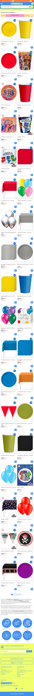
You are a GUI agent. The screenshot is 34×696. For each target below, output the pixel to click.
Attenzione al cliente (17, 659)
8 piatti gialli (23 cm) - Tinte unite (7, 41)
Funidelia (2, 9)
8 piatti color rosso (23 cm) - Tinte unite (8, 73)
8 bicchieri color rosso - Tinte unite (23, 105)
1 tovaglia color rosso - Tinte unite (7, 200)
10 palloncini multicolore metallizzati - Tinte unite (8, 329)
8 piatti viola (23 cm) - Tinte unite (23, 582)
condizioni (17, 654)
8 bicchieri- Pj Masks (21, 136)
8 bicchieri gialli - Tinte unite (22, 41)
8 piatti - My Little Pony (5, 105)
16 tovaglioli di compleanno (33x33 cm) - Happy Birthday (24, 329)
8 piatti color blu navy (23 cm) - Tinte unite (8, 392)
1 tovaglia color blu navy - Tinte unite (8, 359)
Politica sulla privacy (21, 672)
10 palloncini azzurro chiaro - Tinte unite (8, 487)
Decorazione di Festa (8, 9)
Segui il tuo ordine (17, 663)
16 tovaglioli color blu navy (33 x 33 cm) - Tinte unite (25, 360)
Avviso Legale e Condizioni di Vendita (24, 670)
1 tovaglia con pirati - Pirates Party (7, 582)
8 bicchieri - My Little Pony (22, 73)
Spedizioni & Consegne (5, 672)
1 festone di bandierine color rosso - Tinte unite (9, 424)
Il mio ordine (3, 669)
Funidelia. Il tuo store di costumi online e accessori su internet (17, 4)
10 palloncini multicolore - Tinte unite (24, 200)
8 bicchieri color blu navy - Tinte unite (24, 296)
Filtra (4, 15)
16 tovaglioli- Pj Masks (5, 168)
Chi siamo (19, 676)
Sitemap (18, 675)
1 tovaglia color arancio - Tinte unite (24, 391)
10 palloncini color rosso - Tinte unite (24, 519)
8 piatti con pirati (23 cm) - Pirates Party (24, 551)
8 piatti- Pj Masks (20, 487)
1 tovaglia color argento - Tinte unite (24, 232)
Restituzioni (3, 673)
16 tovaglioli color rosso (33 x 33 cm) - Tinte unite (24, 169)
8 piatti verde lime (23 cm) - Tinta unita (24, 423)
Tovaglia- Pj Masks (4, 519)
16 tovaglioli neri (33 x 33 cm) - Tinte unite (25, 455)
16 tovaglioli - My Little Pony (6, 136)
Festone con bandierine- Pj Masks (7, 551)
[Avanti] (22, 594)
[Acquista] (15, 47)
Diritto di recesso (20, 674)
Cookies (18, 673)
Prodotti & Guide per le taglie (6, 670)
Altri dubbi (3, 674)
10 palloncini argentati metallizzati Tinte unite (8, 233)
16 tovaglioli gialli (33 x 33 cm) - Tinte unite (8, 297)
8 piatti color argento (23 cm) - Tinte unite (25, 264)
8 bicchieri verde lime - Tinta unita (7, 455)
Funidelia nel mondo (21, 669)
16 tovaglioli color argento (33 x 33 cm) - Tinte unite (8, 265)
